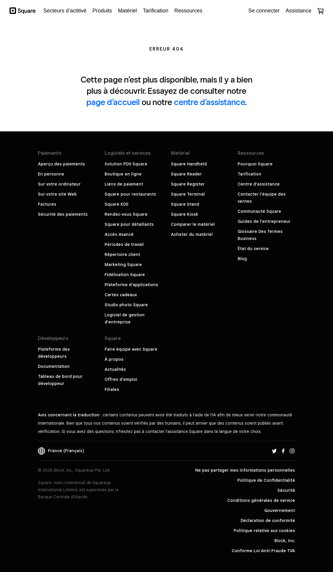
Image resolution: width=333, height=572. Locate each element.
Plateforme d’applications (131, 284)
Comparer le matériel (193, 224)
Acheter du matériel (192, 234)
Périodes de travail (124, 244)
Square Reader (186, 174)
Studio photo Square (126, 304)
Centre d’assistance (259, 184)
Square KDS (117, 204)
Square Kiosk (184, 214)
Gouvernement (279, 510)
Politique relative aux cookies (264, 530)
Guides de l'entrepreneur (264, 221)
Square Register (188, 184)
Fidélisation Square (125, 274)
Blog (242, 258)
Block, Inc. (284, 540)
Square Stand (185, 204)
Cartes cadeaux (121, 294)
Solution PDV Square (126, 164)
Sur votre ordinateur (59, 184)
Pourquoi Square (255, 164)
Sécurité (286, 490)
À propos (114, 359)
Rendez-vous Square (126, 214)
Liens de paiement (124, 184)
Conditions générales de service (261, 500)
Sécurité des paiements (63, 214)
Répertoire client (122, 254)
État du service (253, 248)
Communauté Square (259, 211)
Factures (47, 204)
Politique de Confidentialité (266, 480)
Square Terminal (188, 194)
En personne (51, 174)
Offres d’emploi (121, 379)
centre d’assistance (209, 102)
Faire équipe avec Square (131, 349)
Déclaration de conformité (268, 520)
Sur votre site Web (57, 194)
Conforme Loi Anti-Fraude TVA (263, 550)
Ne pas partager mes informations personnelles (245, 470)
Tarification (249, 174)
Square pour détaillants (129, 224)
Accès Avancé (119, 234)
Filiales (112, 389)
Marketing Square (123, 264)
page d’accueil (113, 102)
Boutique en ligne (123, 174)
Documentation (54, 366)
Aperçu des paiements (61, 164)
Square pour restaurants (130, 194)
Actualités (115, 369)
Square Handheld (189, 164)
